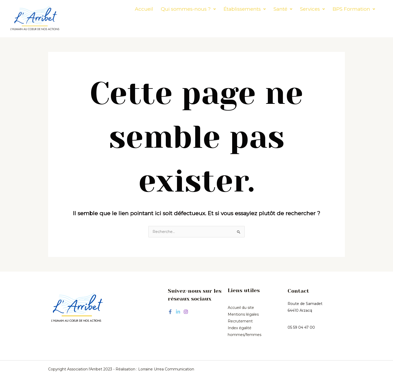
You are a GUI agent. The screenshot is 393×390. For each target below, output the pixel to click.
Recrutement (240, 321)
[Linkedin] (178, 311)
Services (298, 9)
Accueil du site (241, 307)
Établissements (230, 9)
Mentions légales (243, 314)
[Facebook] (170, 311)
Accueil (129, 9)
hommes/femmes (244, 334)
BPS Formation (339, 9)
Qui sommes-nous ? (173, 9)
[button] (173, 9)
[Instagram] (185, 311)
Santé (268, 9)
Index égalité (239, 328)
